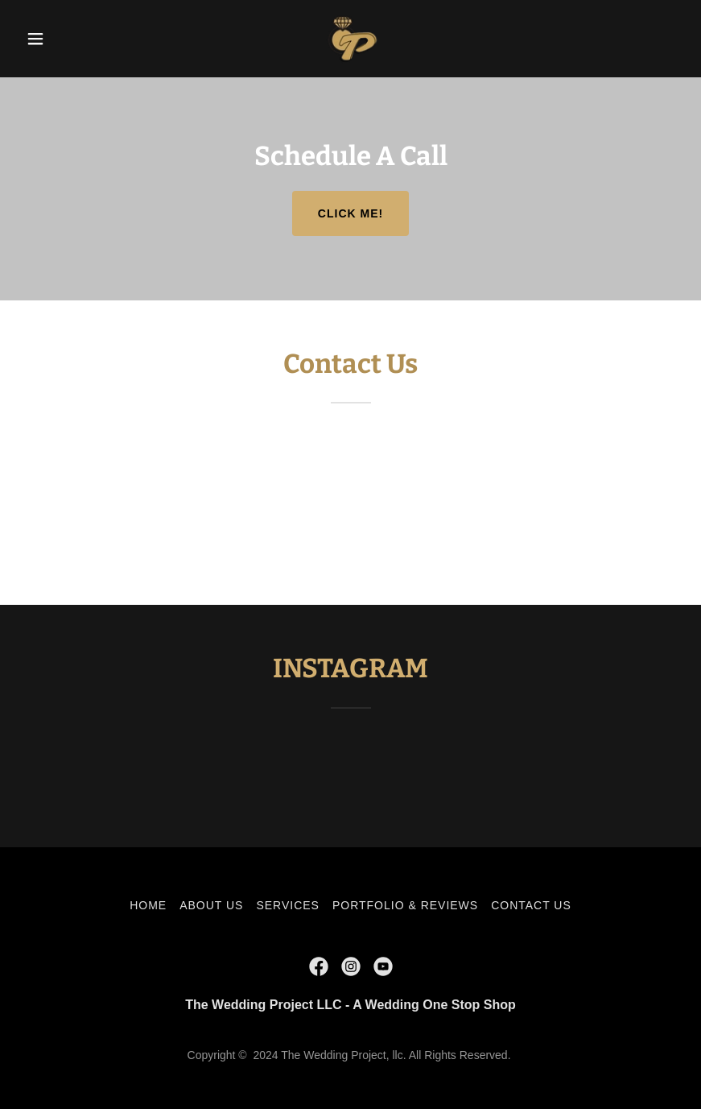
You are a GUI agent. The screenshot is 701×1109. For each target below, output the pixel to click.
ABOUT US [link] (211, 905)
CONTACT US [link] (531, 905)
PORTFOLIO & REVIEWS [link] (405, 905)
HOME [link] (148, 905)
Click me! (350, 213)
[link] (350, 38)
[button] (68, 39)
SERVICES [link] (288, 905)
